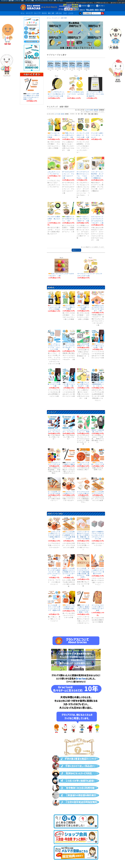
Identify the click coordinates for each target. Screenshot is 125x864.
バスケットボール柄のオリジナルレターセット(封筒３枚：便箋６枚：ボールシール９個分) (84, 535)
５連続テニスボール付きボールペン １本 (68, 219)
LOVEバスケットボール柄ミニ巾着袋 (83, 307)
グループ (37, 13)
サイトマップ (121, 0)
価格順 (96, 110)
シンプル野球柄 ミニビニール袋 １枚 (54, 384)
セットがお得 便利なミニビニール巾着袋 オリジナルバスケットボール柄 (68, 572)
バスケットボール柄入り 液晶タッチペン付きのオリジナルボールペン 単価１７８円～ (83, 608)
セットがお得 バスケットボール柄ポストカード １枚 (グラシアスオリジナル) (54, 572)
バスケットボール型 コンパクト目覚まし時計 (83, 464)
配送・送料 (51, 13)
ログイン (92, 5)
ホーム (22, 13)
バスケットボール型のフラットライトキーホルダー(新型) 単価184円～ (54, 535)
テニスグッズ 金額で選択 (59, 18)
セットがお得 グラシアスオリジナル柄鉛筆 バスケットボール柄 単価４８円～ (68, 535)
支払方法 (44, 13)
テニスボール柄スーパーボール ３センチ (97, 135)
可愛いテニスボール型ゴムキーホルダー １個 (68, 135)
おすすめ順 (89, 110)
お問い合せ (59, 13)
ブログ (65, 13)
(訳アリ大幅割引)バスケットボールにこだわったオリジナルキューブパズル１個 (98, 535)
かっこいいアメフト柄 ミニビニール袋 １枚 (97, 345)
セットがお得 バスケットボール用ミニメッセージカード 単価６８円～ (54, 608)
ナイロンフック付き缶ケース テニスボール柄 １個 (83, 135)
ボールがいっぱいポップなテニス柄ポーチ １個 (83, 219)
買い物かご (102, 5)
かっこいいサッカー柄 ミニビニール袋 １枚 (68, 384)
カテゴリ (29, 13)
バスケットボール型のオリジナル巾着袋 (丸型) (69, 606)
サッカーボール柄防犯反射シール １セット (98, 384)
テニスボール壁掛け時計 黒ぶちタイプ (54, 219)
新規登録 (84, 5)
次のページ (76, 250)
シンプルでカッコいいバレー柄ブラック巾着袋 (54, 307)
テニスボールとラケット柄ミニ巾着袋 (54, 135)
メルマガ (70, 13)
